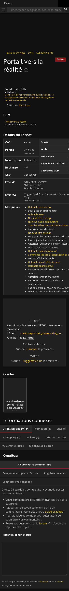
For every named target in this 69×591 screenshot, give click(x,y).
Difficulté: (13, 105)
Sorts (31, 52)
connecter (44, 581)
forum (43, 523)
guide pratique (54, 511)
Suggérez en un (32, 361)
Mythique (24, 105)
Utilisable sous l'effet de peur (44, 262)
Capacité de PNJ (45, 52)
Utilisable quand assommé (42, 251)
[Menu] (3, 10)
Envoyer (33, 349)
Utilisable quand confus (41, 265)
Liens (61, 59)
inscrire (59, 581)
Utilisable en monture (40, 207)
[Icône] (9, 80)
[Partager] (65, 10)
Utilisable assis (36, 214)
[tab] (16, 429)
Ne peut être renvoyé (40, 218)
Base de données (16, 52)
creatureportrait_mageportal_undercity (42, 333)
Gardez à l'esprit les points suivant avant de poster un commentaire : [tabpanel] (34, 537)
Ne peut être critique (39, 232)
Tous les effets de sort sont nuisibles (48, 225)
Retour (8, 3)
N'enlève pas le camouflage (43, 221)
